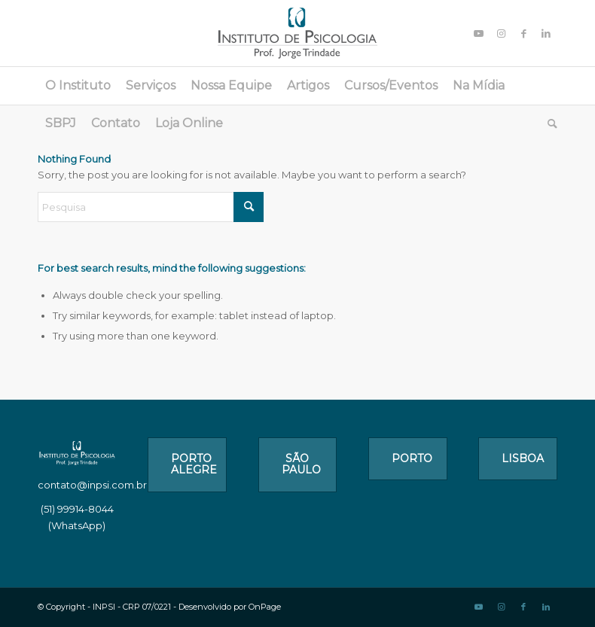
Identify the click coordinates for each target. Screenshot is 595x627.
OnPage (265, 606)
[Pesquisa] (548, 123)
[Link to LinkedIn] (546, 33)
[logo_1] (297, 33)
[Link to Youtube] (478, 33)
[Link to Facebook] (523, 33)
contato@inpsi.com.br (92, 485)
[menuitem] (78, 86)
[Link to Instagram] (501, 33)
